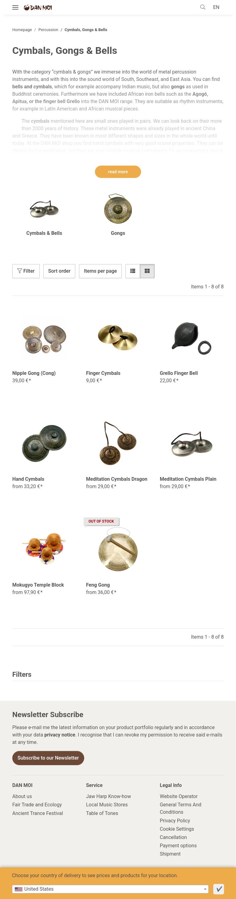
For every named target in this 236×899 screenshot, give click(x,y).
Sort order (59, 271)
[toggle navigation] (15, 7)
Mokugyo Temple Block (38, 585)
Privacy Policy (175, 821)
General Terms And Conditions (180, 808)
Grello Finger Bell (179, 373)
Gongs (118, 233)
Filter (26, 271)
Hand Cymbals (28, 479)
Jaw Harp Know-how (108, 797)
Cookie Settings (177, 829)
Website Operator (179, 797)
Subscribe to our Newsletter (48, 758)
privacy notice (59, 735)
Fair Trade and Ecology (37, 805)
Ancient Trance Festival (37, 814)
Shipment (170, 854)
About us (22, 797)
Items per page (100, 271)
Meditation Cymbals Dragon (117, 479)
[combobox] (110, 889)
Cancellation (173, 838)
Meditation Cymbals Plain (188, 479)
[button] (203, 7)
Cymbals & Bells (44, 233)
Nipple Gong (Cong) (34, 373)
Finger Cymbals (103, 373)
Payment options (178, 846)
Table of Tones (102, 814)
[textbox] (110, 889)
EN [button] (215, 7)
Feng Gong (98, 585)
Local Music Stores (107, 805)
